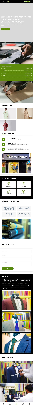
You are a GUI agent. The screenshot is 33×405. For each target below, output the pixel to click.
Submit (7, 268)
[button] (5, 29)
